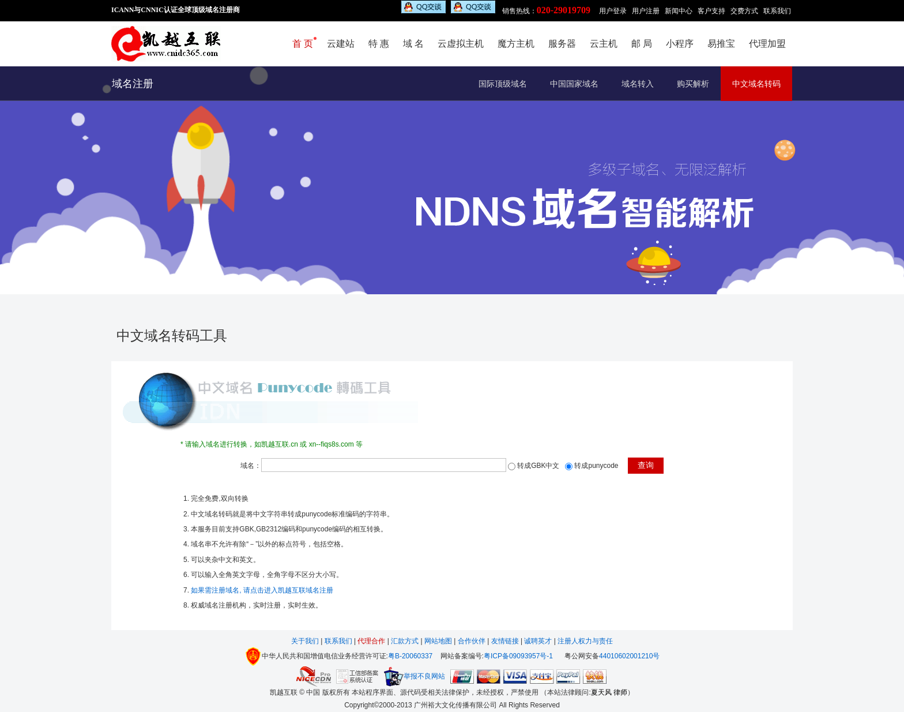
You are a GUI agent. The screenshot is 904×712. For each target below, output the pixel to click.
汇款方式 (405, 641)
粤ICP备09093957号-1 (518, 656)
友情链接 (505, 641)
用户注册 (646, 11)
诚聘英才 (538, 641)
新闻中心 (678, 11)
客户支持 (711, 11)
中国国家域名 (574, 83)
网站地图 (438, 641)
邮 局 (641, 43)
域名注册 (132, 83)
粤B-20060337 (410, 656)
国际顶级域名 (503, 83)
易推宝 (721, 43)
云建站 (341, 43)
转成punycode (596, 466)
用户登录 (613, 11)
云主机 (603, 43)
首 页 (302, 43)
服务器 (562, 43)
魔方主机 (516, 43)
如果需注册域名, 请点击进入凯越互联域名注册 (262, 590)
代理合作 (371, 641)
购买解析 (693, 83)
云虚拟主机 (461, 43)
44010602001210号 (629, 656)
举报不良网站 (414, 676)
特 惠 (378, 43)
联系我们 (777, 11)
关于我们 (306, 641)
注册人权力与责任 (585, 641)
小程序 (680, 43)
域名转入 (638, 83)
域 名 (413, 43)
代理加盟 (767, 43)
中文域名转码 (756, 83)
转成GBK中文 (538, 466)
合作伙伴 (471, 641)
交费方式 (744, 11)
